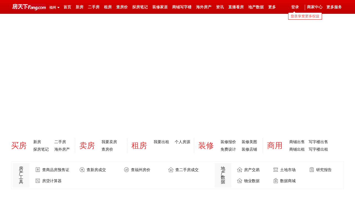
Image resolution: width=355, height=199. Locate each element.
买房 (19, 145)
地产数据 (256, 7)
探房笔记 (140, 7)
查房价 (122, 7)
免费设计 (228, 149)
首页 (67, 7)
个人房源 (182, 142)
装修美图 (249, 142)
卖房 (87, 145)
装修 (206, 145)
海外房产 (204, 7)
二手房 (94, 7)
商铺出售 (297, 142)
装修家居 (160, 7)
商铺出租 (297, 149)
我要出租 (161, 142)
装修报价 (228, 142)
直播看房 (236, 7)
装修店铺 (249, 149)
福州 (52, 7)
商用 (275, 145)
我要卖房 (109, 142)
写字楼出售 (318, 142)
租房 (108, 7)
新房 (79, 7)
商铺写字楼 (182, 7)
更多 (272, 7)
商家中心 (315, 7)
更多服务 (334, 7)
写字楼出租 (318, 149)
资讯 (220, 7)
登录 (295, 7)
